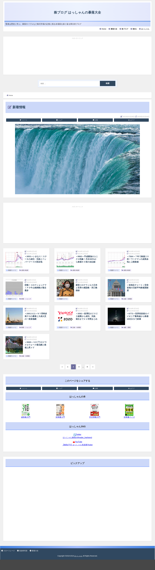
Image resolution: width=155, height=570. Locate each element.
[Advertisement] (77, 56)
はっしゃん (145, 29)
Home (104, 29)
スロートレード (9, 551)
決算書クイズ (129, 417)
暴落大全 (114, 29)
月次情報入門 (94, 417)
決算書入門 (60, 417)
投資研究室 (23, 551)
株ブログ (125, 29)
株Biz (135, 29)
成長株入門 (25, 417)
